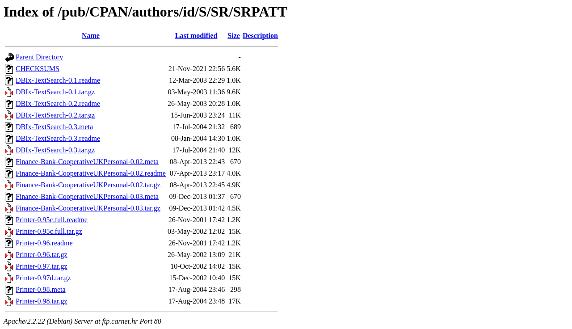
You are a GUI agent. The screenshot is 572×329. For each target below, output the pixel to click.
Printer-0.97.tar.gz (41, 266)
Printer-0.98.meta (41, 289)
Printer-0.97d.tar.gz (43, 278)
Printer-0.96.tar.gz (41, 254)
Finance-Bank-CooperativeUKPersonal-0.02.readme (91, 173)
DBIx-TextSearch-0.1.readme (58, 80)
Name (91, 35)
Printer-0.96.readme (44, 243)
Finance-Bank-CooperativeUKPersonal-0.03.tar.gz (88, 208)
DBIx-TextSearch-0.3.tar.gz (55, 150)
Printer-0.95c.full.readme (52, 220)
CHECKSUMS (37, 68)
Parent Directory (39, 57)
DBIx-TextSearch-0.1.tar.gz (55, 92)
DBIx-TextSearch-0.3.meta (54, 127)
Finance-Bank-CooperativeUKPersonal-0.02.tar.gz (88, 185)
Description (260, 35)
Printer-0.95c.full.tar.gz (49, 231)
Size (233, 35)
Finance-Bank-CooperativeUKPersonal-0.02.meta (87, 161)
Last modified (196, 35)
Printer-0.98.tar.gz (41, 301)
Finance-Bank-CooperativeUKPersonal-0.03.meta (87, 196)
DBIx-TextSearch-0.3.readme (58, 138)
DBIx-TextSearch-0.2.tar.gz (55, 115)
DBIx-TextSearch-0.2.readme (58, 103)
